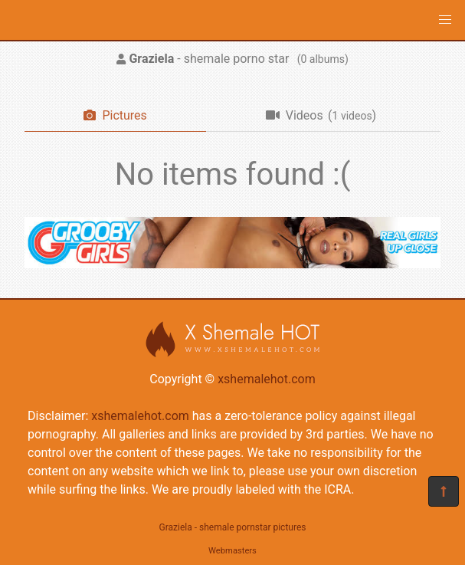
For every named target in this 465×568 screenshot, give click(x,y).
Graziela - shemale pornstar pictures (232, 527)
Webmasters (232, 551)
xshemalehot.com (267, 379)
